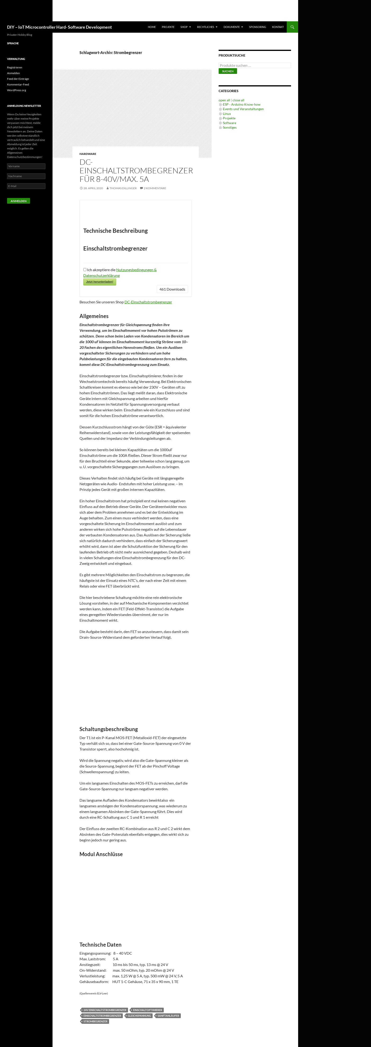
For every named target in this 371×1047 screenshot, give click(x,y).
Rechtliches (205, 26)
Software (229, 123)
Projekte (168, 26)
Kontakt (278, 26)
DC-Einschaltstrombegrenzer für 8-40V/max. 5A (136, 170)
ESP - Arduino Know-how (242, 104)
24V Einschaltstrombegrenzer (105, 1009)
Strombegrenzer (95, 1021)
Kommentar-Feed (18, 84)
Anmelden (13, 73)
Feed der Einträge (18, 79)
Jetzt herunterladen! (99, 281)
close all (238, 100)
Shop (184, 26)
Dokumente (232, 26)
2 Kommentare (155, 188)
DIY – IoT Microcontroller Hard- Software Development (59, 27)
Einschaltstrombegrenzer (102, 1015)
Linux (227, 114)
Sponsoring (257, 26)
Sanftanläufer (168, 1015)
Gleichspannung (139, 1015)
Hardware (88, 154)
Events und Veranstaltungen (243, 109)
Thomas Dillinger (123, 188)
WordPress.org (16, 90)
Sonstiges (230, 127)
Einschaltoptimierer (147, 1009)
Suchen (228, 71)
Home (152, 26)
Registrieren (14, 67)
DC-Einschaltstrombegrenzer (148, 302)
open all (224, 100)
